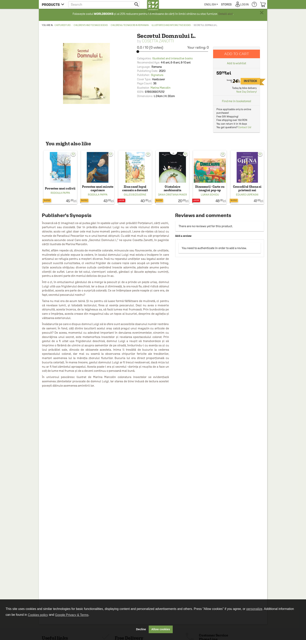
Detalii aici (225, 13)
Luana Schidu (210, 194)
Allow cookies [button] (160, 629)
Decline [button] (141, 629)
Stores (226, 4)
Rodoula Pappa (60, 192)
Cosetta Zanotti (158, 41)
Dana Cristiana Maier (172, 194)
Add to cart (236, 54)
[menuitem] (211, 4)
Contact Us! (244, 127)
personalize (254, 609)
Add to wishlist (236, 63)
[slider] (173, 51)
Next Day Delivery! (246, 91)
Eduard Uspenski (247, 194)
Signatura (157, 75)
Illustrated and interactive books (171, 25)
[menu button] (53, 4)
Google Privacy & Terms (71, 615)
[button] (104, 4)
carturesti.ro (62, 25)
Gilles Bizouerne (135, 194)
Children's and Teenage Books (91, 25)
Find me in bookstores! (236, 101)
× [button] (261, 13)
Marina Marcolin (160, 87)
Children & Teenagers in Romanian (130, 25)
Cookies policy (38, 615)
